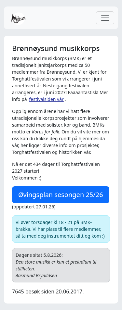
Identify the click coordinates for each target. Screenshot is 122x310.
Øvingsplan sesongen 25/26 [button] (60, 194)
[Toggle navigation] (105, 17)
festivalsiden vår (46, 99)
